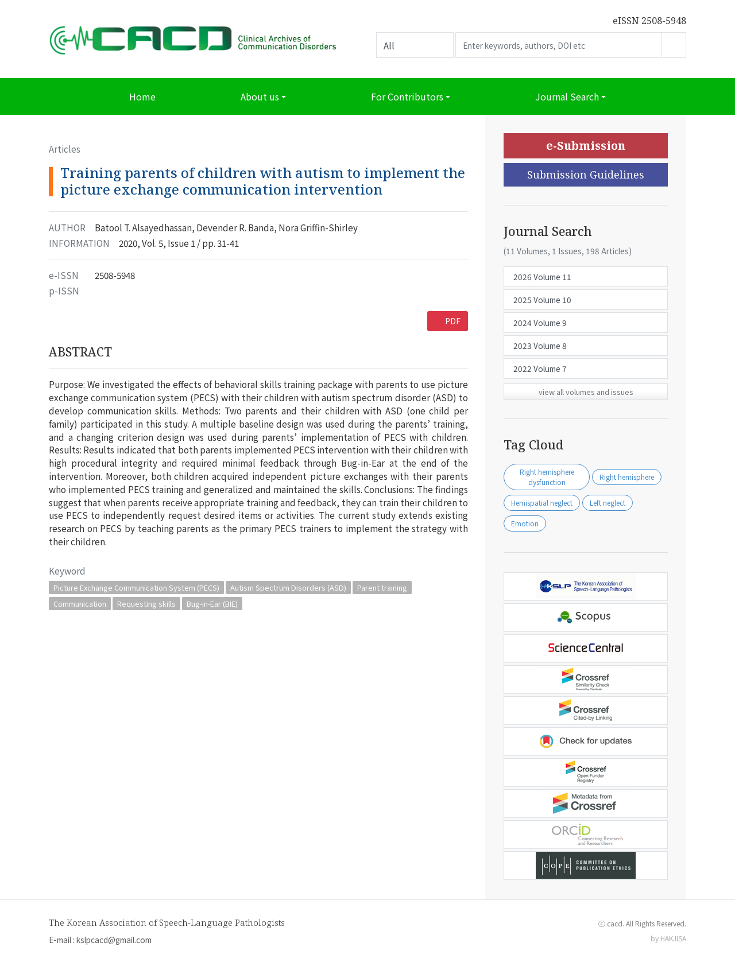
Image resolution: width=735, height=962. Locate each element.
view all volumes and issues (586, 391)
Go (673, 45)
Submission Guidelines (585, 174)
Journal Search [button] (567, 96)
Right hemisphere (626, 477)
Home (142, 96)
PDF (453, 321)
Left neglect (607, 502)
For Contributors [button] (407, 96)
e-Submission (585, 145)
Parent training (382, 587)
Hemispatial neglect (541, 502)
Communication (79, 603)
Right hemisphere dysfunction (547, 477)
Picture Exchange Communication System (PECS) (136, 587)
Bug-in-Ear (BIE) (212, 603)
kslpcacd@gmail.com (114, 939)
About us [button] (260, 96)
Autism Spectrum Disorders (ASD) (288, 587)
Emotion (525, 523)
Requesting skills (146, 603)
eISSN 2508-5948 (649, 20)
